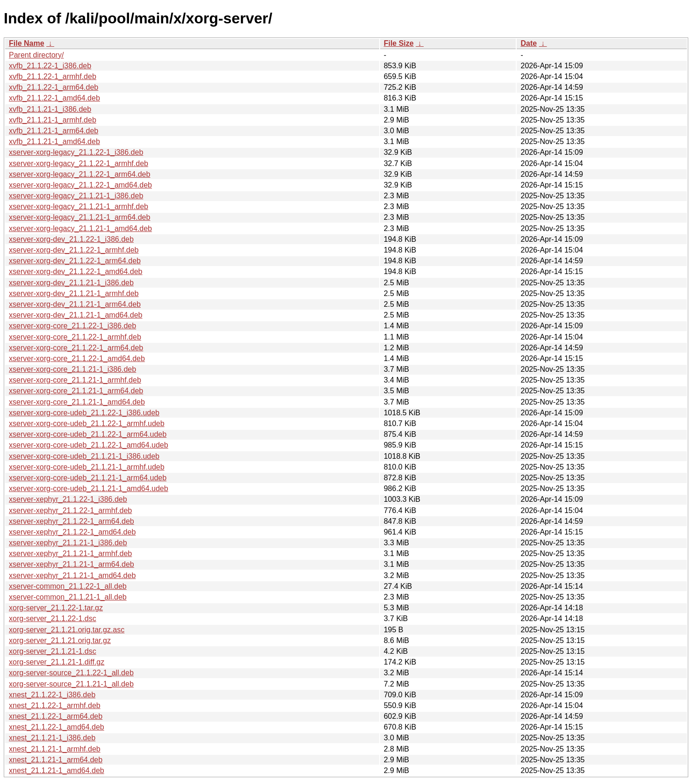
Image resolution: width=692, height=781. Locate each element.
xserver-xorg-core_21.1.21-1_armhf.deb (75, 380)
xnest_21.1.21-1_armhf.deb (55, 749)
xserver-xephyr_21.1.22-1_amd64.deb (72, 532)
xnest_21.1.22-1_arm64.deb (55, 716)
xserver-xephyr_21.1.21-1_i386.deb (68, 543)
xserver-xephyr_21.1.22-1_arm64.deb (71, 521)
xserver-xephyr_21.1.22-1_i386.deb (68, 499)
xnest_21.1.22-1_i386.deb (52, 695)
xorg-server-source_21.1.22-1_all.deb (71, 673)
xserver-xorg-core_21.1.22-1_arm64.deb (76, 348)
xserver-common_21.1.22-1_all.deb (68, 586)
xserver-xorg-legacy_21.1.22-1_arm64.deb (79, 174)
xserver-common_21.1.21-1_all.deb (68, 597)
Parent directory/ (36, 55)
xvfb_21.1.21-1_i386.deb (50, 109)
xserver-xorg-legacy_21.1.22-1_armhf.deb (78, 163)
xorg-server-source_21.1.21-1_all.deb (71, 684)
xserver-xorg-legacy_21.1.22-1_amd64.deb (80, 185)
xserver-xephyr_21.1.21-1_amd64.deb (72, 575)
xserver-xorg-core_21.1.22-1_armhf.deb (75, 337)
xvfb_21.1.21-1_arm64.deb (53, 131)
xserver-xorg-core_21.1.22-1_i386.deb (72, 326)
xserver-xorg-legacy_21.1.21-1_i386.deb (76, 196)
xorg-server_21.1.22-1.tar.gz (56, 608)
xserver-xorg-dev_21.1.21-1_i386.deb (71, 283)
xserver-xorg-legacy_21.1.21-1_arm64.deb (79, 217)
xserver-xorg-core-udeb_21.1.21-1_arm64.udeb (87, 478)
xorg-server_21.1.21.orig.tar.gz (60, 640)
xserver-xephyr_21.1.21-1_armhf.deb (70, 553)
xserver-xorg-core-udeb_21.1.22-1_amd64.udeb (88, 445)
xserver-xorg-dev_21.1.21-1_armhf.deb (73, 293)
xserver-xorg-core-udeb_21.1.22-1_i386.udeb (84, 413)
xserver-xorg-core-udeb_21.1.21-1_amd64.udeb (88, 488)
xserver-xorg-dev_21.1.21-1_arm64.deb (75, 304)
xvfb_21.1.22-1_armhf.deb (52, 76)
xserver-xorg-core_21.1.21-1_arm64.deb (76, 391)
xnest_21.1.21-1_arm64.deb (55, 760)
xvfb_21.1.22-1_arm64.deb (53, 87)
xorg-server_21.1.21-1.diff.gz (56, 662)
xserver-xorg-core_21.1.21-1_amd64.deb (77, 402)
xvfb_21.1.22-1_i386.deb (50, 66)
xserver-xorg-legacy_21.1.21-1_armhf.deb (78, 206)
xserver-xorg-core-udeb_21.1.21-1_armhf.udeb (87, 467)
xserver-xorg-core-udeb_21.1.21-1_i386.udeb (84, 456)
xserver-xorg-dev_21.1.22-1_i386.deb (71, 239)
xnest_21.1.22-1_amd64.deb (56, 727)
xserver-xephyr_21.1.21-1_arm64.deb (71, 564)
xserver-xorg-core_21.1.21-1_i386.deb (72, 369)
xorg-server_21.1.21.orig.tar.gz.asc (66, 630)
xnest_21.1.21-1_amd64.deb (56, 770)
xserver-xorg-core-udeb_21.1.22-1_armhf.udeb (87, 423)
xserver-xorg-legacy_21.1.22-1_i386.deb (76, 152)
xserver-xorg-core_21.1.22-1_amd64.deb (77, 358)
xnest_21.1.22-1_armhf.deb (55, 705)
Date (528, 43)
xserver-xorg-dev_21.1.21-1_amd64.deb (76, 315)
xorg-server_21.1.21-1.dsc (52, 651)
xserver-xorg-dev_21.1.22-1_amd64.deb (76, 271)
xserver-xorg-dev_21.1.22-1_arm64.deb (75, 261)
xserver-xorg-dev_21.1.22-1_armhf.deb (73, 250)
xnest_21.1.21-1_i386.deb (52, 738)
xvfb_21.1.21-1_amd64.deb (54, 141)
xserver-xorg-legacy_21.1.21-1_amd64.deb (80, 228)
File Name (26, 43)
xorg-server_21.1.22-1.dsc (52, 618)
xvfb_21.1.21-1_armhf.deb (52, 120)
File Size (399, 43)
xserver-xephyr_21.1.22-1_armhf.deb (70, 510)
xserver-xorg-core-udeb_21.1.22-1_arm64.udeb (87, 434)
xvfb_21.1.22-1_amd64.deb (54, 98)
